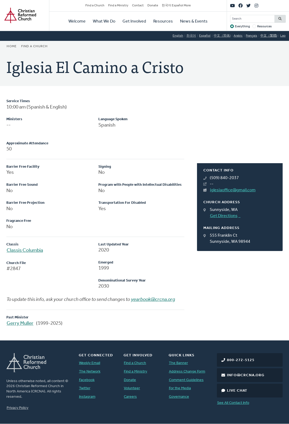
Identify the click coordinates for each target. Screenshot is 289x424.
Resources (163, 21)
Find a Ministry (118, 5)
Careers (130, 397)
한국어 (191, 35)
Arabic (238, 35)
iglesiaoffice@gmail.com (233, 190)
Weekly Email (89, 363)
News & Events (194, 21)
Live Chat (237, 391)
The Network (89, 372)
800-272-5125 (241, 360)
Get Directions (224, 216)
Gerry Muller (20, 323)
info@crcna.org (245, 375)
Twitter (84, 388)
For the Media (180, 388)
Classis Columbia (25, 250)
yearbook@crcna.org (153, 299)
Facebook (87, 380)
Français (251, 35)
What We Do (104, 21)
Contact (138, 5)
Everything (242, 26)
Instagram (87, 397)
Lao (283, 35)
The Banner (178, 363)
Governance (179, 397)
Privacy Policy (17, 408)
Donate (152, 5)
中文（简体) (222, 35)
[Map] (240, 131)
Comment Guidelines (186, 380)
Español (205, 35)
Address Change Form (187, 372)
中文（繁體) (268, 35)
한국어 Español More (176, 5)
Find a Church (94, 5)
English (178, 35)
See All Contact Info (233, 403)
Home (12, 46)
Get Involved (134, 21)
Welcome (77, 21)
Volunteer (132, 388)
